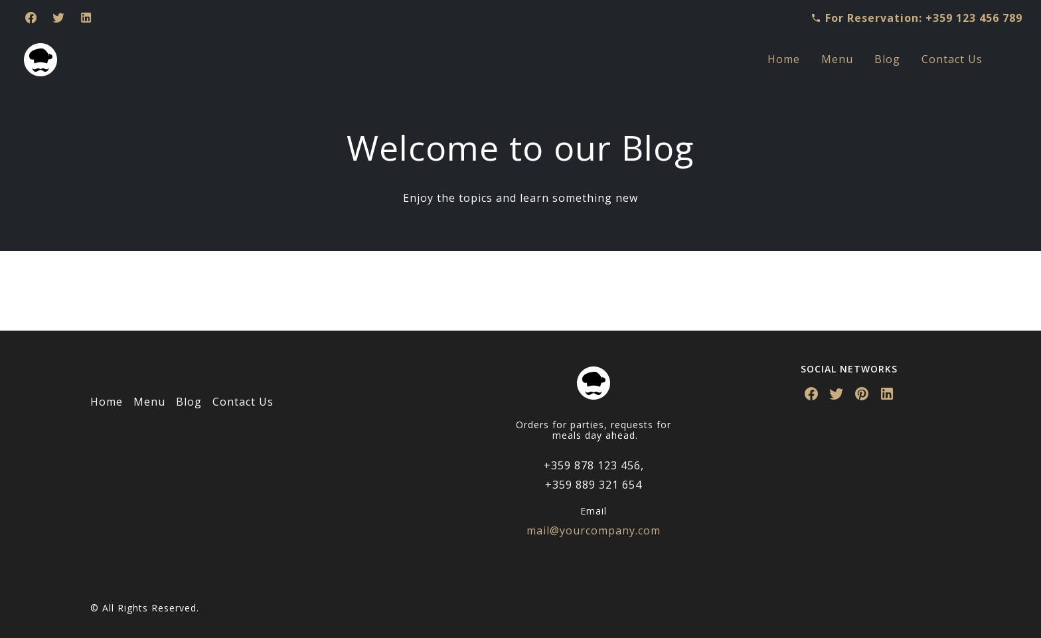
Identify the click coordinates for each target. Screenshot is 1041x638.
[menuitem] (784, 59)
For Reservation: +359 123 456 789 (916, 18)
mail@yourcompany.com (593, 530)
